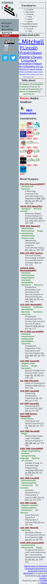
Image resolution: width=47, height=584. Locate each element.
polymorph (20, 89)
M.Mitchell (29, 71)
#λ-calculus (27, 460)
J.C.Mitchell (28, 41)
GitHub (43, 583)
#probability (27, 282)
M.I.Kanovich (21, 69)
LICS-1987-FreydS (28, 503)
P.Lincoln (28, 47)
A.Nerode (39, 69)
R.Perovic (41, 74)
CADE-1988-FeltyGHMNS (31, 448)
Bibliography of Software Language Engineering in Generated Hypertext (35, 568)
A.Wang (28, 74)
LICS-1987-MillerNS (29, 527)
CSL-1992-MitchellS (29, 380)
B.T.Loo (39, 66)
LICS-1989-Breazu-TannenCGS (29, 414)
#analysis (26, 208)
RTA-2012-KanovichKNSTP (32, 184)
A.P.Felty (24, 76)
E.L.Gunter (28, 76)
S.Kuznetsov (22, 74)
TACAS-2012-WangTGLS (31, 206)
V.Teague (37, 63)
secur (34, 86)
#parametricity (28, 480)
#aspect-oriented (29, 505)
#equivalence (27, 277)
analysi (25, 84)
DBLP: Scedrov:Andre (28, 112)
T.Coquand (35, 71)
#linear (24, 365)
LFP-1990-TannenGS (29, 403)
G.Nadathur (29, 66)
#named (25, 453)
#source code (27, 238)
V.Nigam (36, 53)
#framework (27, 186)
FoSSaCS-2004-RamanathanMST (28, 269)
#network (26, 280)
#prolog (35, 458)
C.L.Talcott (31, 69)
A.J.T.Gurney (32, 74)
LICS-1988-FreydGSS (29, 478)
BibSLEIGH (28, 573)
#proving (25, 530)
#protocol (26, 284)
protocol (21, 91)
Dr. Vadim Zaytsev (42, 576)
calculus (24, 86)
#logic (34, 365)
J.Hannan (32, 76)
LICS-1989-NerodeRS (30, 431)
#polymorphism (28, 483)
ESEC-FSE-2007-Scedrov (31, 253)
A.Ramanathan (24, 63)
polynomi (33, 91)
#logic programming (31, 232)
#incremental (27, 231)
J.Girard (41, 71)
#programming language (28, 456)
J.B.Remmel (19, 72)
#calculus (38, 307)
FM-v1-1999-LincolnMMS (32, 331)
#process (25, 189)
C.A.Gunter (27, 60)
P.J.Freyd (22, 52)
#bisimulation (28, 275)
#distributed (27, 228)
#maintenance (28, 235)
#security (38, 284)
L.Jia (24, 71)
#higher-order (28, 363)
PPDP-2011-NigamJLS (30, 226)
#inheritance (27, 418)
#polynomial (27, 338)
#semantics (26, 485)
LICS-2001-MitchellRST (31, 304)
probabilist (38, 84)
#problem (26, 368)
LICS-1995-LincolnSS (29, 361)
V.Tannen (36, 57)
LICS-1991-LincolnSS (29, 391)
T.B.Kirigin (37, 74)
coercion (27, 94)
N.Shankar (22, 57)
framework (34, 89)
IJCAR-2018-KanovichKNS (32, 542)
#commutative (28, 545)
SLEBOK (43, 580)
